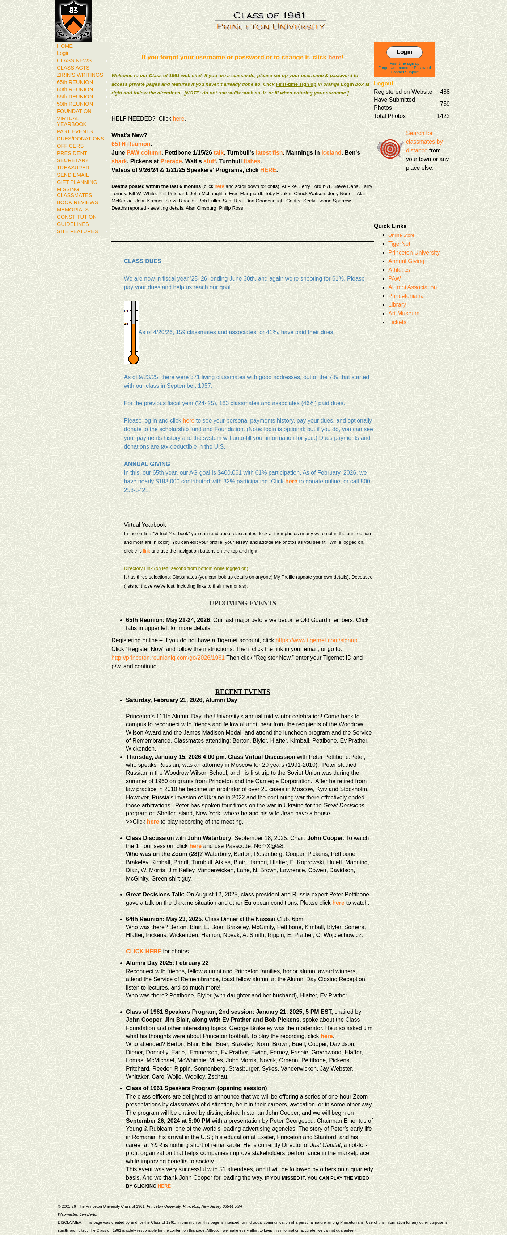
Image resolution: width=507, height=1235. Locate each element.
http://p (120, 658)
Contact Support (405, 72)
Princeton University (414, 252)
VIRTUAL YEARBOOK (71, 121)
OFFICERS (70, 146)
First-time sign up (404, 63)
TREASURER (73, 168)
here (179, 118)
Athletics (399, 270)
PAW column (144, 153)
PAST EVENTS (75, 131)
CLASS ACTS (73, 68)
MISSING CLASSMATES (74, 192)
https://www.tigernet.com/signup (317, 640)
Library (397, 305)
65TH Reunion (131, 144)
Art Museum (403, 313)
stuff (209, 161)
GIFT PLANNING (77, 182)
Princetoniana (406, 296)
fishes (252, 161)
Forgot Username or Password (405, 68)
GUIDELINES (73, 224)
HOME (65, 46)
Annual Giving (406, 261)
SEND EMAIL (73, 175)
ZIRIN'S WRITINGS (80, 75)
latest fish (269, 153)
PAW (394, 279)
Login (63, 53)
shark (119, 161)
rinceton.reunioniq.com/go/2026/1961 (177, 658)
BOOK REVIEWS (77, 202)
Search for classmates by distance (424, 142)
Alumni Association (412, 287)
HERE (268, 170)
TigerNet (399, 244)
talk (219, 153)
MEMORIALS (73, 210)
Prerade (171, 161)
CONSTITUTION (77, 217)
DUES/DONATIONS (80, 139)
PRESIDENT (72, 153)
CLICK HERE (143, 951)
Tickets (397, 322)
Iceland (331, 153)
